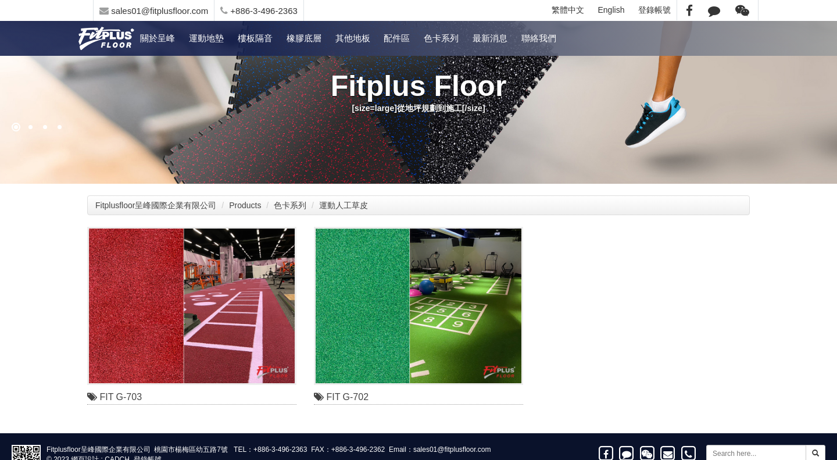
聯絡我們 (538, 38)
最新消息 (490, 38)
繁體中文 (568, 10)
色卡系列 (441, 38)
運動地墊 (206, 38)
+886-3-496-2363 (259, 11)
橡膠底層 (304, 38)
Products (245, 205)
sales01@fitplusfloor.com (153, 11)
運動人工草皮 (343, 205)
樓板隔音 (255, 38)
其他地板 (352, 38)
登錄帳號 (654, 10)
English (611, 10)
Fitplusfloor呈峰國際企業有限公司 (155, 205)
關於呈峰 (157, 38)
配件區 (397, 38)
